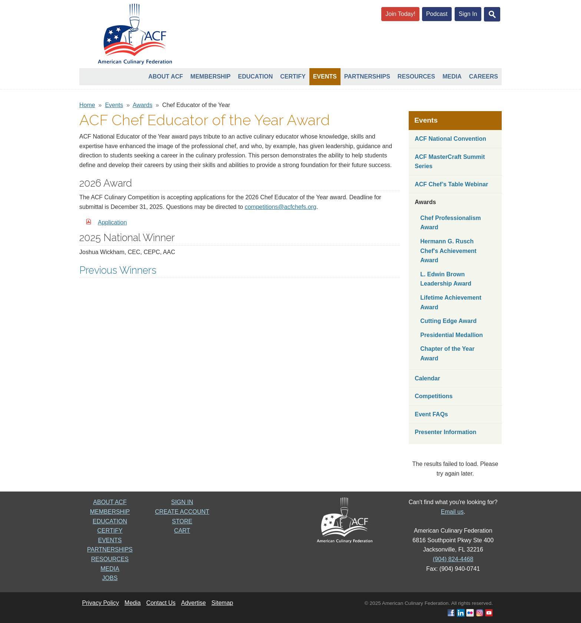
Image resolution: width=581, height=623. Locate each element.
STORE (182, 521)
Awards (142, 105)
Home (87, 105)
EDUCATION (110, 521)
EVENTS (110, 540)
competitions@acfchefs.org (280, 207)
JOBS (110, 578)
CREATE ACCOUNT (182, 512)
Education (255, 76)
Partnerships (367, 76)
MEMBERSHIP (110, 512)
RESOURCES (110, 559)
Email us (452, 512)
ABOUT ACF (109, 502)
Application (112, 222)
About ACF (165, 76)
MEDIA (109, 569)
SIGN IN (182, 502)
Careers (483, 76)
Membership (210, 76)
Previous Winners (117, 270)
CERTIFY (109, 530)
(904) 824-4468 (453, 559)
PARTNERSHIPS (110, 549)
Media (452, 76)
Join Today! (400, 14)
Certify (292, 76)
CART (182, 530)
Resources (416, 76)
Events (325, 76)
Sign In (468, 14)
